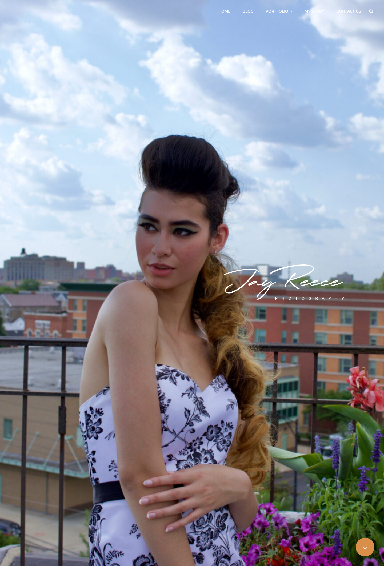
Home (224, 11)
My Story (314, 11)
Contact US (348, 11)
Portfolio (280, 11)
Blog (248, 11)
